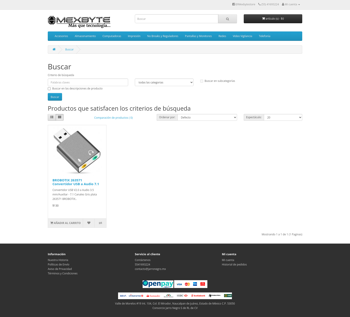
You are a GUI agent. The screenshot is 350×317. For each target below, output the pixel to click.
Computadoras (111, 36)
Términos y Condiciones (62, 273)
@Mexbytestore (243, 4)
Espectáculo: (254, 117)
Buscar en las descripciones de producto (75, 88)
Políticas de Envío (58, 264)
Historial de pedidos (234, 264)
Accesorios (61, 36)
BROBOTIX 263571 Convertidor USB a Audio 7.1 (75, 182)
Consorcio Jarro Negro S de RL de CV (175, 308)
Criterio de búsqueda (61, 75)
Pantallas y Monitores (198, 36)
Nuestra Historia (58, 260)
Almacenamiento (85, 36)
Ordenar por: (167, 117)
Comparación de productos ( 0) (113, 118)
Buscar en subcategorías (217, 81)
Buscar (69, 49)
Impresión (134, 36)
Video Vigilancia (242, 36)
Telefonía (264, 36)
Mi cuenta (228, 260)
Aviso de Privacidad (60, 269)
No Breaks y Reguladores (162, 36)
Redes (222, 36)
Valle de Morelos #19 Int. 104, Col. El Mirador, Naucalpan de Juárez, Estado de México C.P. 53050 (175, 303)
